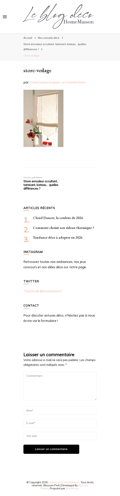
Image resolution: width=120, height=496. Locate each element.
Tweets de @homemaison (42, 291)
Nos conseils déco (48, 37)
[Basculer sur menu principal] (5, 16)
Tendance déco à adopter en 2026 (57, 237)
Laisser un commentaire (67, 82)
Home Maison (40, 82)
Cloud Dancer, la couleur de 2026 (58, 217)
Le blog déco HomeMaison (63, 482)
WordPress (72, 488)
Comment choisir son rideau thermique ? (63, 227)
